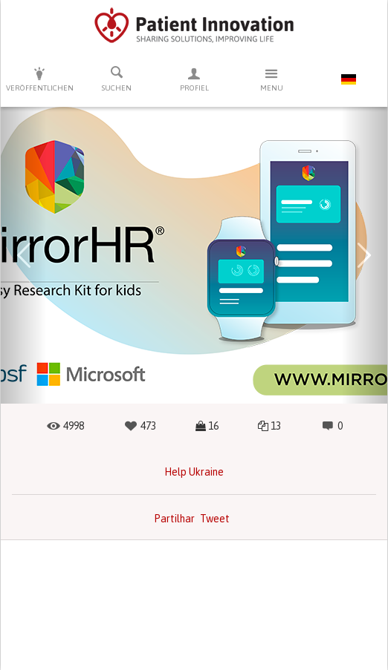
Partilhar (174, 519)
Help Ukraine (194, 472)
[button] (24, 255)
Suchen (116, 79)
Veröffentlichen (39, 79)
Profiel (194, 79)
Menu (271, 79)
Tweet (215, 519)
